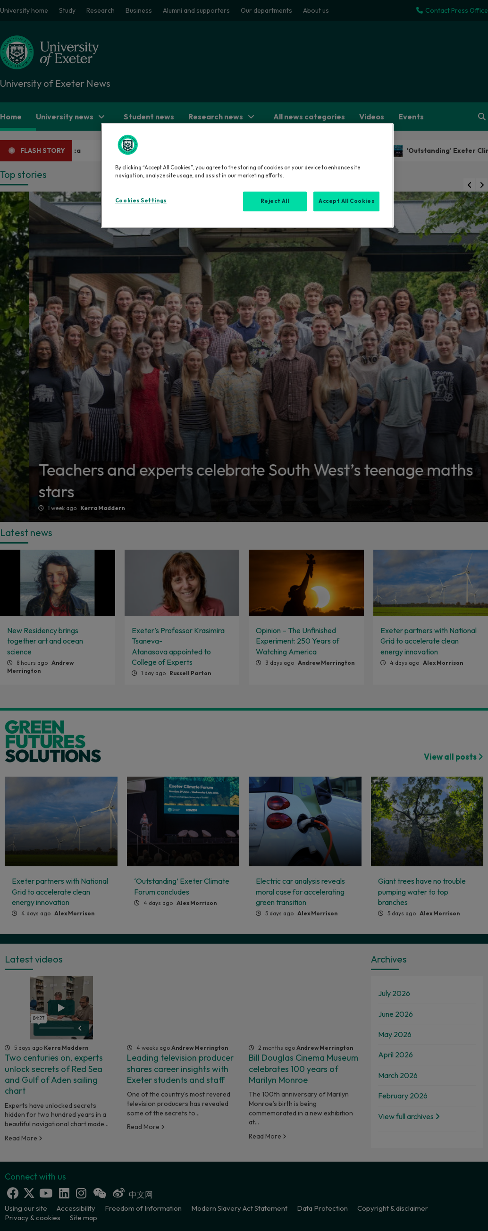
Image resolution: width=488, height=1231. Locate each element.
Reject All (275, 201)
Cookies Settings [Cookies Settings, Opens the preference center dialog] (141, 200)
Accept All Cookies (346, 201)
